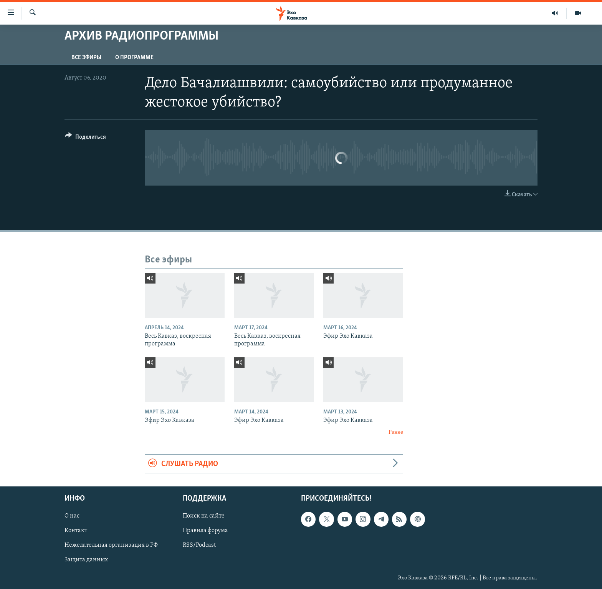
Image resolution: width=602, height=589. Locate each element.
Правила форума (205, 531)
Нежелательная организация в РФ (111, 546)
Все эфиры (86, 58)
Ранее (396, 432)
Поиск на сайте (204, 516)
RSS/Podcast (199, 546)
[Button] (85, 138)
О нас (71, 516)
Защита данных (86, 560)
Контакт (75, 531)
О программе (134, 58)
